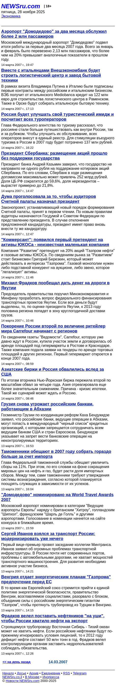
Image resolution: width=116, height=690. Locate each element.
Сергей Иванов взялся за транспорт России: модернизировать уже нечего (48, 536)
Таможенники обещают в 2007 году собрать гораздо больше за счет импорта (56, 454)
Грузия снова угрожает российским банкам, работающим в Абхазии (47, 406)
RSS (66, 673)
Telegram (80, 673)
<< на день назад (16, 662)
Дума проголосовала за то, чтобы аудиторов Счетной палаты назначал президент (48, 199)
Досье (21, 673)
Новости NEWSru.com (22, 681)
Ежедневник (51, 673)
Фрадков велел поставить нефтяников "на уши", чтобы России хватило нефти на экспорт (52, 618)
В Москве (32, 677)
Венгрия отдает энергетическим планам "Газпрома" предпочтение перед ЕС (56, 579)
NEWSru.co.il (12, 677)
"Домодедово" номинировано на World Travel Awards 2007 (57, 497)
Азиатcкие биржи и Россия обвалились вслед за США (52, 372)
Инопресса (51, 677)
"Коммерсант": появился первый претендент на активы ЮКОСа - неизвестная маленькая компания (55, 242)
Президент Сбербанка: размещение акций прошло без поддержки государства (54, 156)
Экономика (11, 16)
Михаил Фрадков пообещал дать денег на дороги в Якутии (55, 285)
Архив (34, 673)
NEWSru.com (20, 6)
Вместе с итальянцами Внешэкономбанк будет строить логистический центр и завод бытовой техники (51, 75)
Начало (8, 673)
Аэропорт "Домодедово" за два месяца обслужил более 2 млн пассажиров (54, 34)
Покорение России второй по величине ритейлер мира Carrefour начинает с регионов (53, 328)
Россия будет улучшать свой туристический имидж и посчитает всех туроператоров (57, 117)
